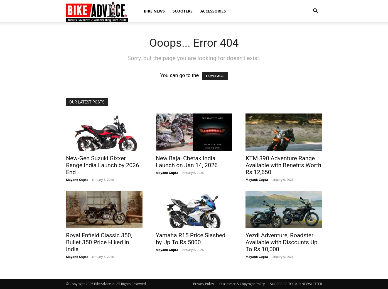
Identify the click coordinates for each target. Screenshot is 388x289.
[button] (315, 11)
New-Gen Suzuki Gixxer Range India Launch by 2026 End (102, 165)
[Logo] (97, 11)
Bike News (154, 11)
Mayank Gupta (77, 179)
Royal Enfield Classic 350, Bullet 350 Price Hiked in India (99, 242)
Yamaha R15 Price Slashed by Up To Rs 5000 (190, 239)
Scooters (183, 11)
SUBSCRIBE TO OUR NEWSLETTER (296, 283)
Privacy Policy (203, 283)
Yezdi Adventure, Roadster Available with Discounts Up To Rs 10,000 (281, 242)
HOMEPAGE (215, 76)
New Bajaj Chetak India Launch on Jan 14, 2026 (187, 162)
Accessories (213, 11)
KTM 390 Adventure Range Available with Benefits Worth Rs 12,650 (283, 165)
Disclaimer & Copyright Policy (242, 283)
